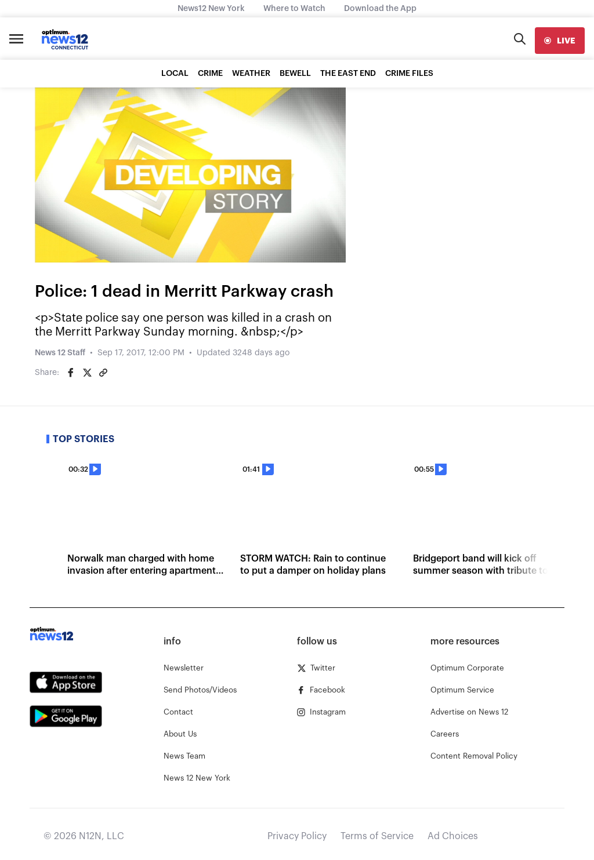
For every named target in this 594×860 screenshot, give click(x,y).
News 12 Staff (60, 353)
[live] (560, 40)
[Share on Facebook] (70, 372)
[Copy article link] (103, 372)
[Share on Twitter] (87, 372)
